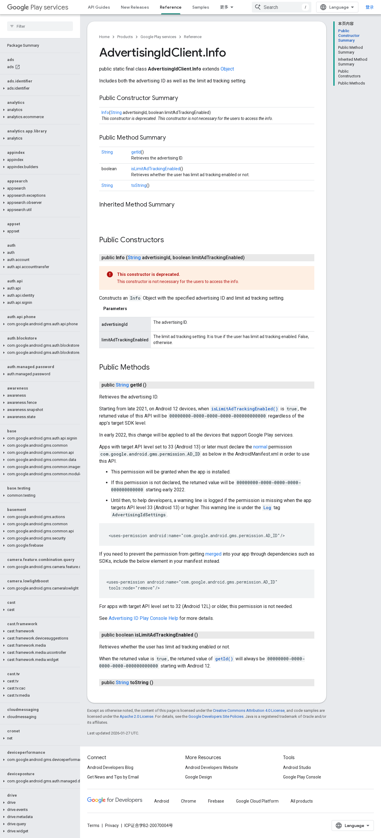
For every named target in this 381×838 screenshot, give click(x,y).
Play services (37, 7)
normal (260, 447)
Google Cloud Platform (257, 801)
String (116, 112)
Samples (200, 7)
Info (105, 112)
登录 (370, 7)
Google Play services (158, 37)
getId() (224, 659)
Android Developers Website (211, 767)
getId (136, 152)
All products (302, 801)
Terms (93, 825)
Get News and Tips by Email (113, 777)
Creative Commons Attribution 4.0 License (249, 710)
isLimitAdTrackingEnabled (155, 168)
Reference (193, 37)
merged (213, 554)
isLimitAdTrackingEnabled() (244, 409)
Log (267, 507)
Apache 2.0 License (136, 716)
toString (138, 185)
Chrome (188, 801)
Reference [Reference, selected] (171, 7)
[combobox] (281, 7)
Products (125, 37)
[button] (39, 88)
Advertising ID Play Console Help (143, 618)
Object (227, 69)
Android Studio (297, 767)
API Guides (99, 7)
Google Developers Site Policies (215, 716)
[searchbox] (40, 26)
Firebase (216, 801)
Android (161, 801)
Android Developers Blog (110, 767)
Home (104, 37)
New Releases (135, 7)
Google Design (198, 777)
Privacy (112, 825)
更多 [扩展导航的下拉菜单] (224, 7)
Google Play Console (302, 777)
